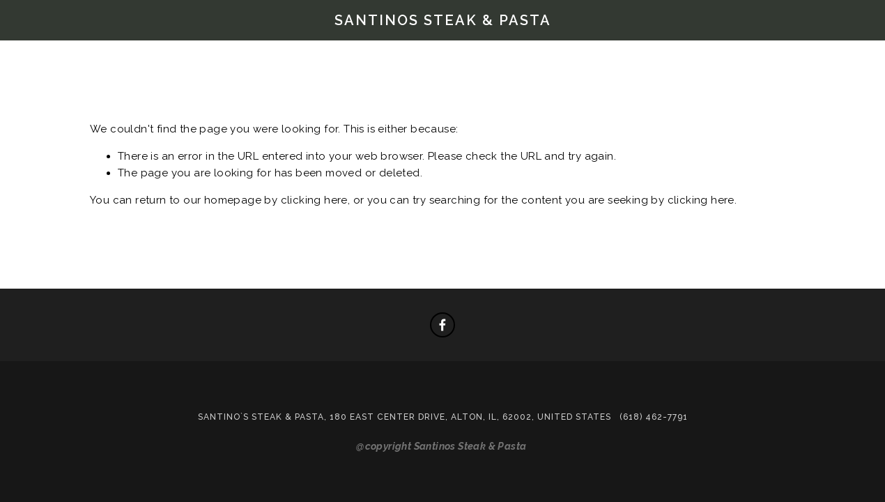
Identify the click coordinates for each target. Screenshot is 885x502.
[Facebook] (442, 324)
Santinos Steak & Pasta (442, 20)
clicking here (314, 200)
